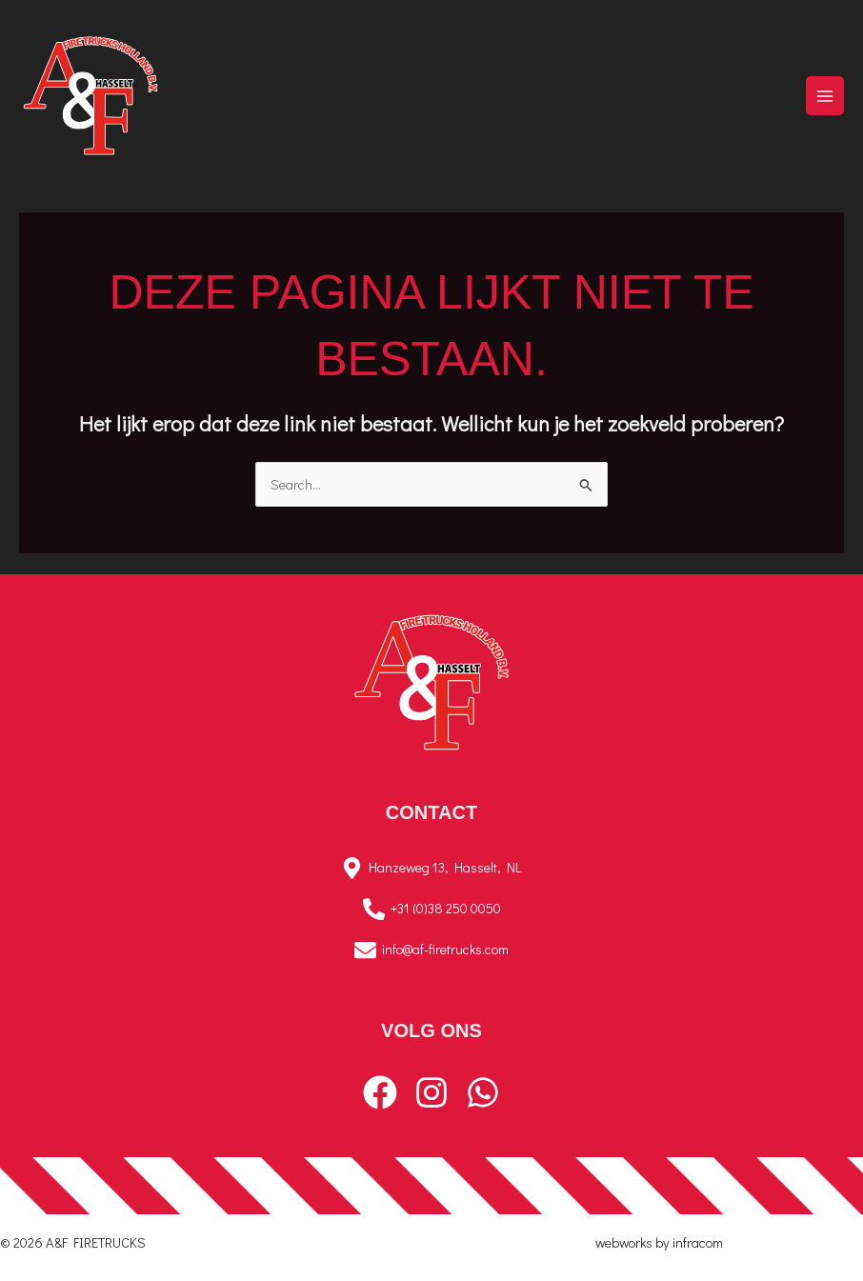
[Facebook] (380, 1092)
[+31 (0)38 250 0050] (431, 909)
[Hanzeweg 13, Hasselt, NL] (431, 868)
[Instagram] (431, 1092)
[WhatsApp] (483, 1092)
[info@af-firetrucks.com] (431, 950)
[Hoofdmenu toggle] (825, 95)
